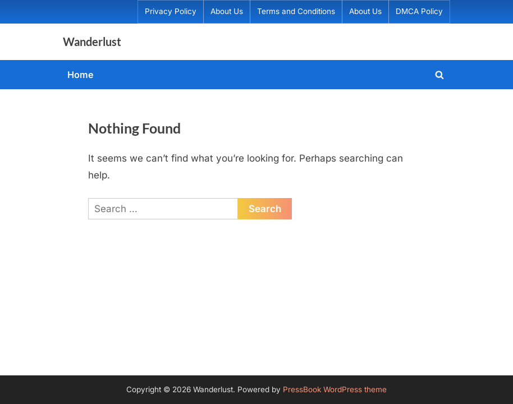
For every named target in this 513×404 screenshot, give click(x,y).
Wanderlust (92, 41)
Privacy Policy (170, 11)
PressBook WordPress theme (335, 389)
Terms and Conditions (296, 11)
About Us (226, 11)
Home (80, 74)
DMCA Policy (419, 11)
